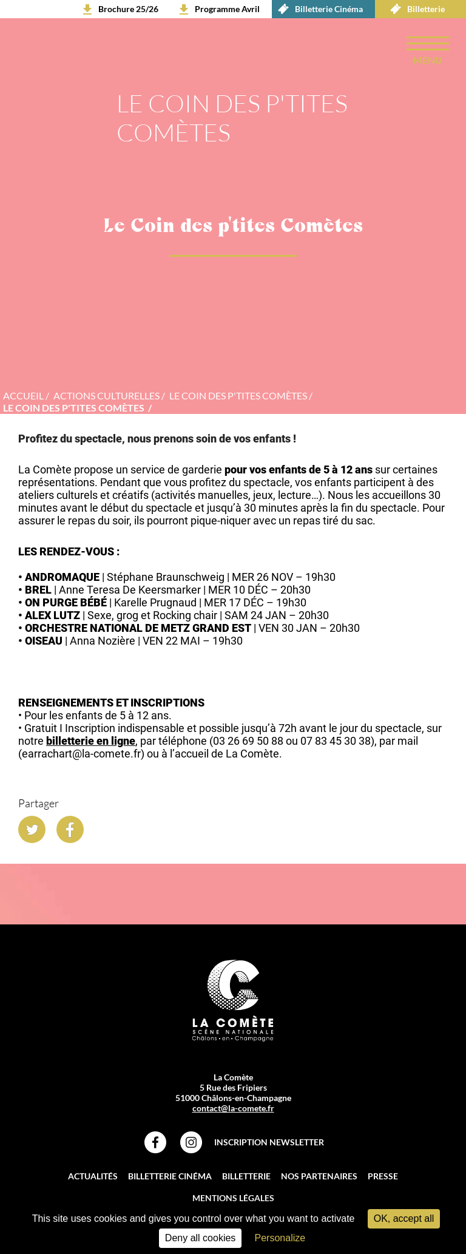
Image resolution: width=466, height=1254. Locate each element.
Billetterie (414, 9)
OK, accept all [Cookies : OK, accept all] (404, 1218)
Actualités (93, 1178)
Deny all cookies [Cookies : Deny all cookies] (200, 1238)
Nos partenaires (319, 1178)
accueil (23, 397)
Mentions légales (233, 1200)
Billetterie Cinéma (317, 9)
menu (427, 60)
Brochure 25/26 (128, 9)
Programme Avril (227, 9)
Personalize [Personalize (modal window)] (280, 1238)
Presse (383, 1178)
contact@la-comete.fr (233, 1110)
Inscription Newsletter (269, 1144)
